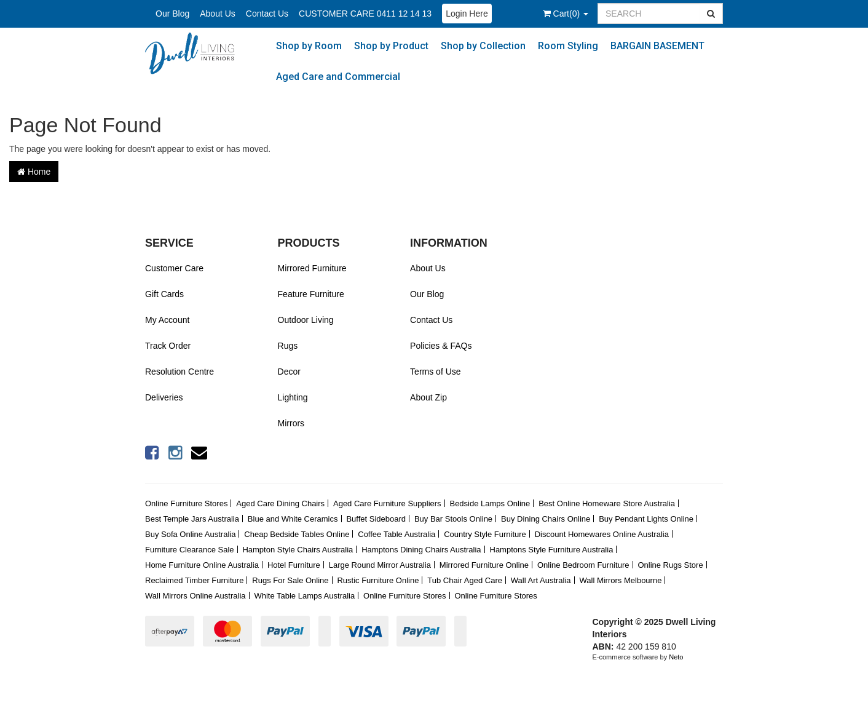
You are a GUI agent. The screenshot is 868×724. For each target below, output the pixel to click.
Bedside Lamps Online (489, 503)
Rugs (288, 346)
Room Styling (568, 46)
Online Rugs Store (670, 565)
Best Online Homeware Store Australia (607, 503)
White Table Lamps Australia (304, 595)
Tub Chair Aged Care (464, 580)
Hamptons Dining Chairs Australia (421, 549)
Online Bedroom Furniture (583, 565)
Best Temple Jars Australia (192, 518)
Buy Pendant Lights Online (646, 518)
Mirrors (291, 423)
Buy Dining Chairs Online (545, 518)
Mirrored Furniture (312, 268)
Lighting (293, 397)
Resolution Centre (179, 371)
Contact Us (267, 13)
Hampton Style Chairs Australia (297, 549)
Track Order (168, 346)
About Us (217, 13)
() (565, 13)
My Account (167, 320)
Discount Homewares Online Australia (602, 534)
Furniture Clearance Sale (189, 549)
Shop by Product (391, 46)
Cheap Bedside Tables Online (296, 534)
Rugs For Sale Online (290, 580)
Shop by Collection (483, 46)
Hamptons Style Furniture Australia (552, 549)
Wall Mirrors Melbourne (621, 580)
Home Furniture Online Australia (202, 565)
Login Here (467, 13)
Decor (289, 371)
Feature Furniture (311, 294)
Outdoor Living (306, 320)
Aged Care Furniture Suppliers (387, 503)
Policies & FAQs (440, 346)
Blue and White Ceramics (293, 518)
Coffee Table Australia (396, 534)
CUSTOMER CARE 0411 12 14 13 (365, 13)
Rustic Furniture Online (378, 580)
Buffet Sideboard (376, 518)
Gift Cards (164, 294)
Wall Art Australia (541, 580)
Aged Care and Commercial (338, 76)
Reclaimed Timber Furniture (194, 580)
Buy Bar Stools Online (453, 518)
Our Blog (172, 13)
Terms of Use (435, 371)
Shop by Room (309, 46)
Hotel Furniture (293, 565)
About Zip (428, 397)
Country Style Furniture (485, 534)
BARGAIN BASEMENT (657, 46)
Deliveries (164, 397)
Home (33, 172)
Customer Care (174, 268)
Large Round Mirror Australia (380, 565)
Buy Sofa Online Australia (190, 534)
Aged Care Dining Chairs (280, 503)
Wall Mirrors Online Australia (195, 595)
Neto (676, 657)
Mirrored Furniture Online (484, 565)
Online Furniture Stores (186, 503)
